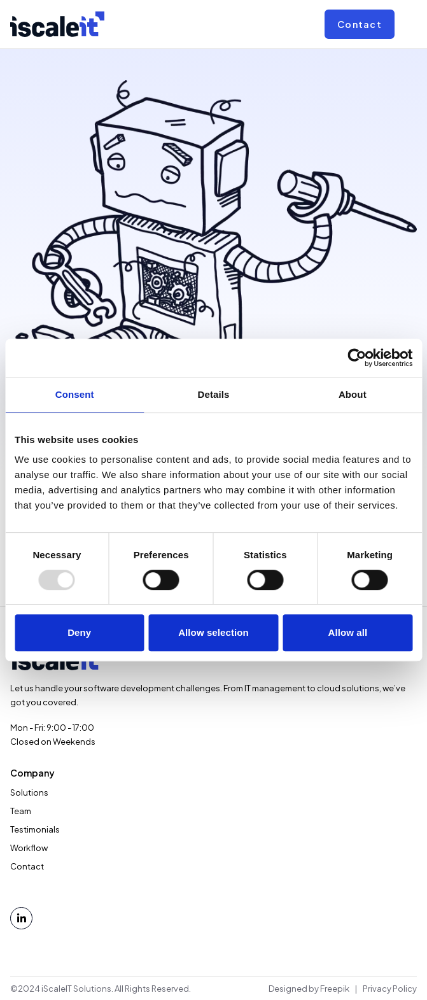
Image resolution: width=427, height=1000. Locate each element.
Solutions (29, 792)
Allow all (347, 632)
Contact (359, 24)
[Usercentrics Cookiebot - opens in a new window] (356, 357)
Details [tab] (214, 394)
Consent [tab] (74, 394)
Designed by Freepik (309, 988)
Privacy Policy (390, 988)
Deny (79, 632)
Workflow (29, 848)
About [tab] (353, 394)
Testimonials (35, 829)
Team (20, 811)
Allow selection (213, 632)
